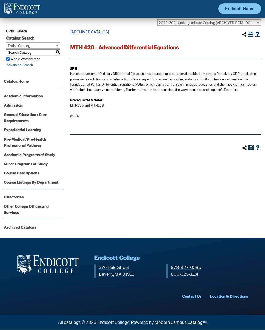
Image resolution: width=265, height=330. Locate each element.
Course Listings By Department (31, 182)
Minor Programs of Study (26, 164)
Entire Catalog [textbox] (19, 46)
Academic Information (23, 96)
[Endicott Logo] (22, 11)
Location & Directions (229, 296)
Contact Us (192, 296)
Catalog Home (16, 81)
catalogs (72, 322)
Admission (13, 105)
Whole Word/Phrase (25, 59)
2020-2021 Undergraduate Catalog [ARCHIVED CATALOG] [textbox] (205, 23)
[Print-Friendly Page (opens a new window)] (250, 34)
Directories (14, 197)
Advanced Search (19, 65)
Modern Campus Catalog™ (180, 322)
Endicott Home (239, 8)
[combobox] (209, 22)
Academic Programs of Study (29, 154)
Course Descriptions (21, 173)
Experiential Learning (22, 130)
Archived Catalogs (20, 227)
